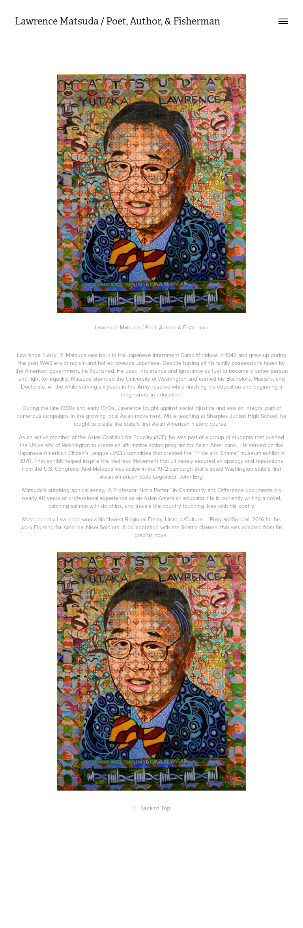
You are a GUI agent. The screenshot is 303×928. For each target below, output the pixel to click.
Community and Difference (211, 490)
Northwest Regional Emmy (130, 519)
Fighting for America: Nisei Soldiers (77, 527)
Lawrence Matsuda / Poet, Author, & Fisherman (117, 21)
